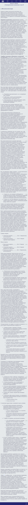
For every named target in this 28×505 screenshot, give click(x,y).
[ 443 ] (26, 244)
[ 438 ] (26, 19)
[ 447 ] (26, 420)
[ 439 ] (26, 56)
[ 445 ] (26, 324)
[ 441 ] (26, 141)
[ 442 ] (26, 194)
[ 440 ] (26, 104)
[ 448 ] (26, 469)
